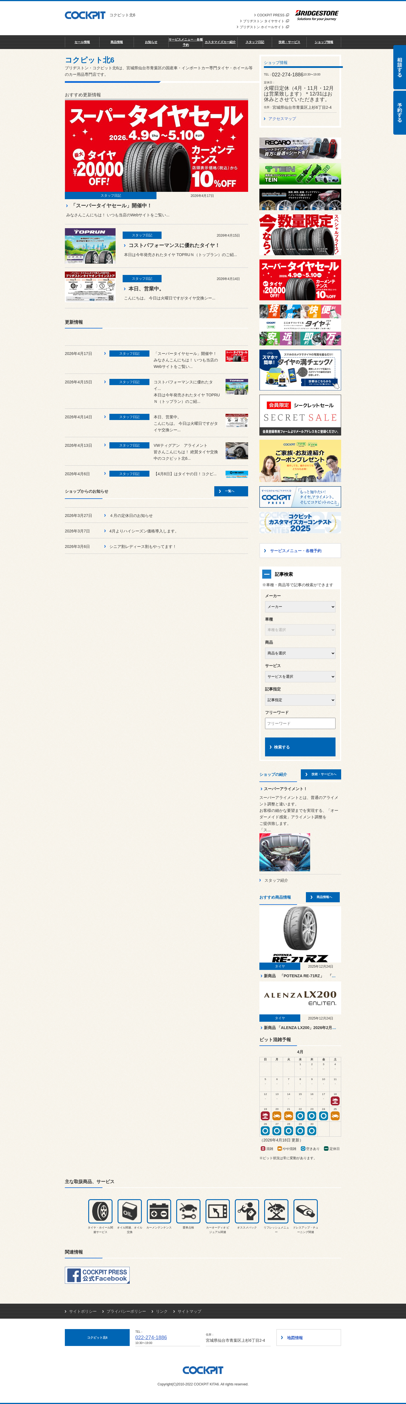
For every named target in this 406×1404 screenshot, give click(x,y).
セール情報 (82, 42)
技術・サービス (289, 42)
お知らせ (151, 42)
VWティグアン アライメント (181, 445)
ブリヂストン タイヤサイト (266, 21)
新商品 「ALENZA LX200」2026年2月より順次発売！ (312, 1027)
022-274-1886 (151, 1337)
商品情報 (117, 42)
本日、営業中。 (146, 289)
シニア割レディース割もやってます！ (142, 546)
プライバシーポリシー (126, 1311)
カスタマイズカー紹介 (220, 42)
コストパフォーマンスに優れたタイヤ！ (174, 245)
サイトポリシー (83, 1311)
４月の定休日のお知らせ (131, 515)
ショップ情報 (324, 42)
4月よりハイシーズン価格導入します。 (144, 531)
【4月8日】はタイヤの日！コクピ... (185, 474)
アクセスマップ (282, 118)
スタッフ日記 (255, 42)
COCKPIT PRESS (273, 15)
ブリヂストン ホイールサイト (264, 27)
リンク (162, 1311)
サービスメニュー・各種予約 (186, 42)
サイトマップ (189, 1311)
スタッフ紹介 (276, 880)
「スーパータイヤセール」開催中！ (111, 205)
